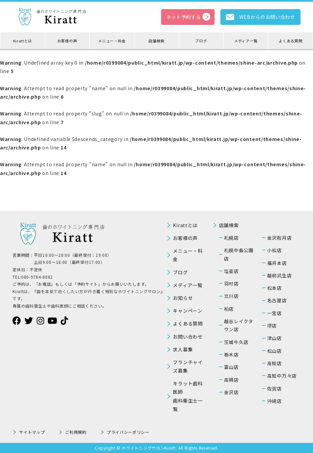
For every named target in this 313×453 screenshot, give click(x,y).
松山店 (274, 350)
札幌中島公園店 (239, 254)
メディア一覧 (245, 40)
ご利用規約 (76, 432)
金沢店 (231, 392)
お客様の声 (67, 40)
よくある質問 (290, 40)
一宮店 (274, 313)
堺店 (272, 325)
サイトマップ (32, 432)
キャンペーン (187, 310)
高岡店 (231, 379)
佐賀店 (274, 388)
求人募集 (183, 349)
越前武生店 (279, 275)
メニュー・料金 (112, 40)
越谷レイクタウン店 (238, 325)
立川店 (231, 295)
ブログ (201, 40)
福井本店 (277, 262)
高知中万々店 (282, 375)
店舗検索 (156, 40)
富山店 (231, 366)
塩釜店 (231, 271)
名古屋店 (277, 300)
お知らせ (183, 297)
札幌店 (231, 237)
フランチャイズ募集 (187, 366)
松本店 (274, 287)
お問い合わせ (187, 336)
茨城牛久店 (236, 342)
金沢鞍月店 (279, 237)
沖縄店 (274, 400)
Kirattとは (22, 40)
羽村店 (231, 283)
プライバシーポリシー (128, 432)
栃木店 (231, 354)
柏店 (229, 308)
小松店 (274, 250)
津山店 (274, 338)
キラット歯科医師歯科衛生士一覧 (187, 396)
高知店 (274, 363)
